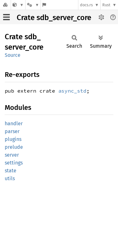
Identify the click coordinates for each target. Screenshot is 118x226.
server (12, 155)
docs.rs (86, 5)
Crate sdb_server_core (54, 17)
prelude (14, 147)
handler (14, 123)
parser (12, 131)
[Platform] (33, 5)
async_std (72, 91)
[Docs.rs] (5, 5)
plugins (13, 139)
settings (14, 163)
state (10, 171)
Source (12, 55)
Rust (106, 5)
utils (10, 178)
